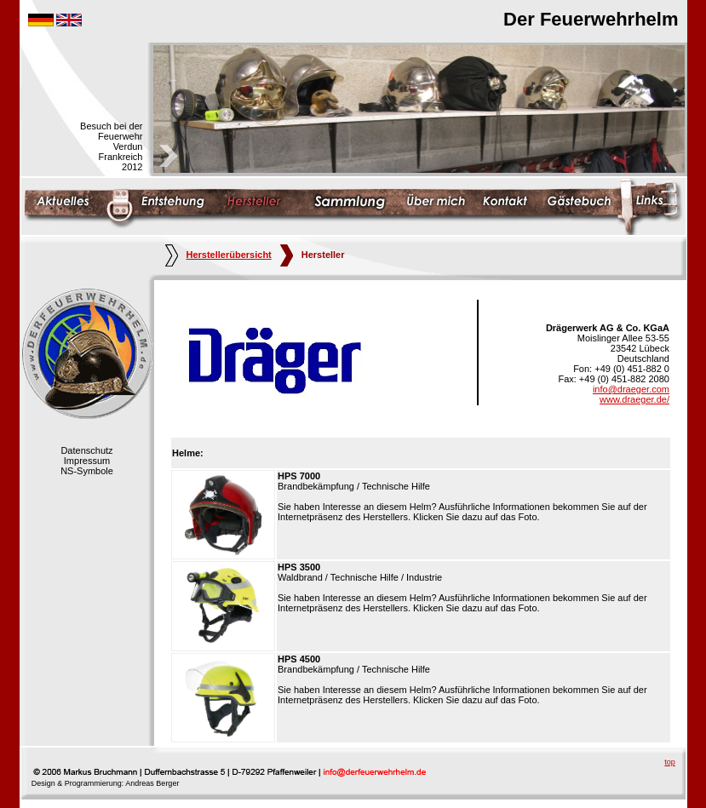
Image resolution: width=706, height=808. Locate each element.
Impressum (87, 461)
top (669, 762)
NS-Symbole (86, 471)
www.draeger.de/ (634, 399)
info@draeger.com (631, 389)
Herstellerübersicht (218, 254)
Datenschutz (86, 450)
